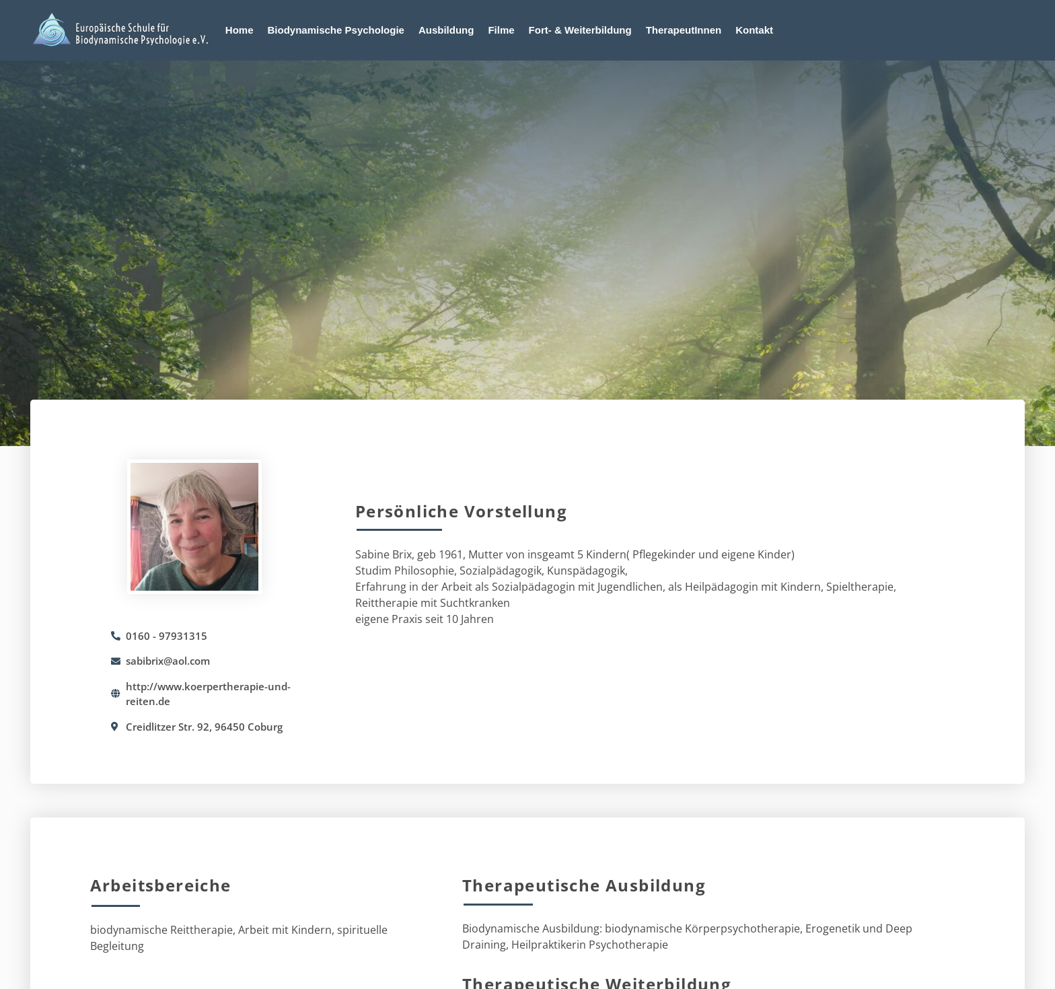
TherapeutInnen (684, 30)
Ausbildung (446, 30)
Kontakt (754, 30)
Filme (501, 30)
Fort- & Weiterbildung (580, 30)
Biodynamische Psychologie (336, 30)
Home (239, 30)
